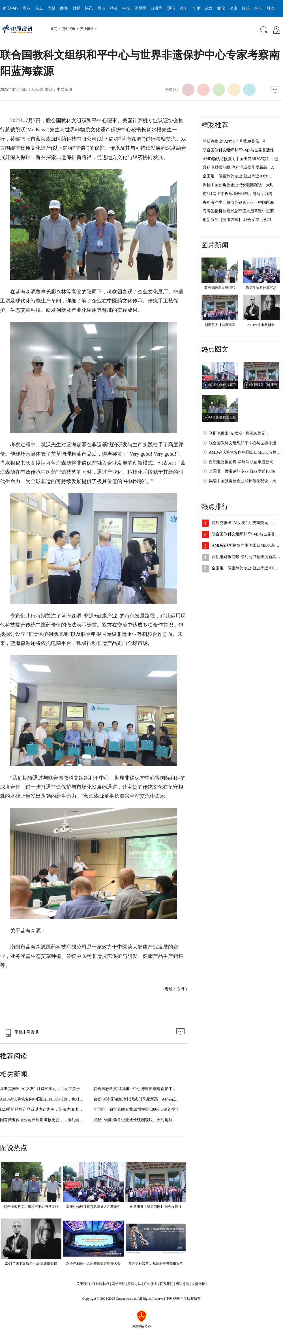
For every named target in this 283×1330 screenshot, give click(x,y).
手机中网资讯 (20, 1032)
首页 (53, 29)
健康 (233, 8)
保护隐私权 (100, 1284)
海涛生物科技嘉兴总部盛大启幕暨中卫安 (238, 211)
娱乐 (246, 8)
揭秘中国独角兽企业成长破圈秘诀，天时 (238, 185)
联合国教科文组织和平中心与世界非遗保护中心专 (137, 1089)
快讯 (89, 8)
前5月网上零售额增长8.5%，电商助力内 (237, 194)
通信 (171, 8)
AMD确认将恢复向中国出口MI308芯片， (244, 452)
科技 (126, 8)
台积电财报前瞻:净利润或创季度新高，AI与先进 (135, 1099)
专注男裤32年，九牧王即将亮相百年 (155, 1263)
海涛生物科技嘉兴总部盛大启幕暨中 (93, 1207)
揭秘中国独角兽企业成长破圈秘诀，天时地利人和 (137, 1120)
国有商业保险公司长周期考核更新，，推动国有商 (43, 1120)
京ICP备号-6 (141, 1326)
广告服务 (150, 1284)
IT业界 (157, 8)
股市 (101, 8)
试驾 (209, 8)
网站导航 (182, 1284)
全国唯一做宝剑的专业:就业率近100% (242, 471)
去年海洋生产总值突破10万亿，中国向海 (238, 202)
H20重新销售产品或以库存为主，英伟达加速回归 (43, 1109)
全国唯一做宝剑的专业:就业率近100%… (247, 568)
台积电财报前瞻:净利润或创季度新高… (246, 557)
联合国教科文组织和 (220, 288)
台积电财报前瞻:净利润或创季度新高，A (238, 167)
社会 (271, 8)
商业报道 (68, 29)
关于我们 (83, 1284)
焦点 (39, 8)
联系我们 (166, 1284)
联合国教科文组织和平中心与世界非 (31, 1207)
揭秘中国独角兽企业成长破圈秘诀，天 (242, 481)
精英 (114, 8)
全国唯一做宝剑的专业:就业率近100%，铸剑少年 (136, 1109)
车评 (196, 8)
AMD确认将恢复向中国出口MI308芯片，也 (240, 159)
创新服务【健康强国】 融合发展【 (156, 1207)
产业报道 (87, 29)
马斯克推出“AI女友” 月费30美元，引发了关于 (40, 1089)
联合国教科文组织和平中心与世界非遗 (242, 443)
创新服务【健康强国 (220, 325)
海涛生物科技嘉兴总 (261, 288)
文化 (221, 8)
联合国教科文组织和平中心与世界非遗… (247, 534)
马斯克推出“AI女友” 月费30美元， (239, 433)
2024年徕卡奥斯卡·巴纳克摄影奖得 (31, 1263)
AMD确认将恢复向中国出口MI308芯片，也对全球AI (46, 1099)
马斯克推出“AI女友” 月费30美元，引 (235, 141)
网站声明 (118, 1284)
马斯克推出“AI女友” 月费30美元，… (244, 523)
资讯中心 (10, 8)
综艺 (258, 8)
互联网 (141, 8)
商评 (64, 8)
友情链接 (198, 1284)
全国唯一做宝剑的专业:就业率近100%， (238, 176)
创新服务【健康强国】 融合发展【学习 (237, 220)
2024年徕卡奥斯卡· (261, 325)
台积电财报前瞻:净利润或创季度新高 (241, 462)
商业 (27, 8)
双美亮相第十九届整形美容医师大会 (93, 1263)
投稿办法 (134, 1284)
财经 (76, 8)
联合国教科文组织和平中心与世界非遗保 (238, 150)
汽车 (184, 8)
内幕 (51, 8)
